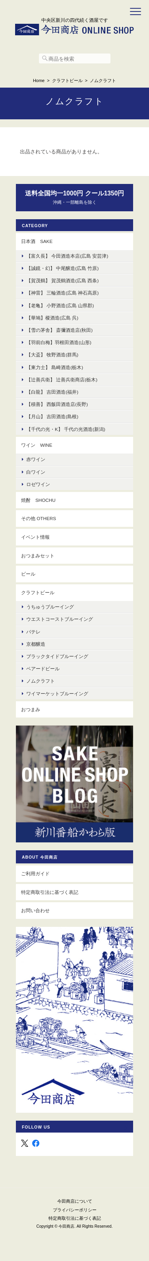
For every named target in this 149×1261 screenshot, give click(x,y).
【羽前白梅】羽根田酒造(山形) (58, 342)
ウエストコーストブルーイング (59, 619)
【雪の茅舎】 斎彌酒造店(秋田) (59, 330)
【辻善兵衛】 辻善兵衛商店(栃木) (61, 379)
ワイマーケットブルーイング (57, 693)
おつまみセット (37, 555)
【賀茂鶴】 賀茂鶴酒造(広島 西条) (62, 280)
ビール (28, 573)
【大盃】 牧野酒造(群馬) (52, 354)
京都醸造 (35, 644)
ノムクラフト (40, 680)
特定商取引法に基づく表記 (49, 892)
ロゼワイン (38, 484)
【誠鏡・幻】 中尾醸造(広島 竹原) (62, 268)
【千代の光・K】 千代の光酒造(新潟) (65, 429)
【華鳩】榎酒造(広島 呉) (52, 317)
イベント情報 (35, 537)
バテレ (33, 631)
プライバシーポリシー (75, 1209)
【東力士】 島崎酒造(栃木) (54, 367)
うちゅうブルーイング (50, 606)
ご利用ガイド (35, 873)
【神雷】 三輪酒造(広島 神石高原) (62, 292)
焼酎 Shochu (38, 500)
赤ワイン (35, 459)
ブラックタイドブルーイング (57, 656)
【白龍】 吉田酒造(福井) (52, 391)
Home (39, 80)
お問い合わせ (35, 910)
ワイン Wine (36, 445)
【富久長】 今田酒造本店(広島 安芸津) (67, 255)
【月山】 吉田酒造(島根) (52, 416)
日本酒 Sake (36, 241)
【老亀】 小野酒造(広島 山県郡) (60, 305)
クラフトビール (67, 80)
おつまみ (30, 709)
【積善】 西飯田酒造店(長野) (57, 404)
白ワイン (35, 472)
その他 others (38, 518)
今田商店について (74, 1201)
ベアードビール (43, 668)
